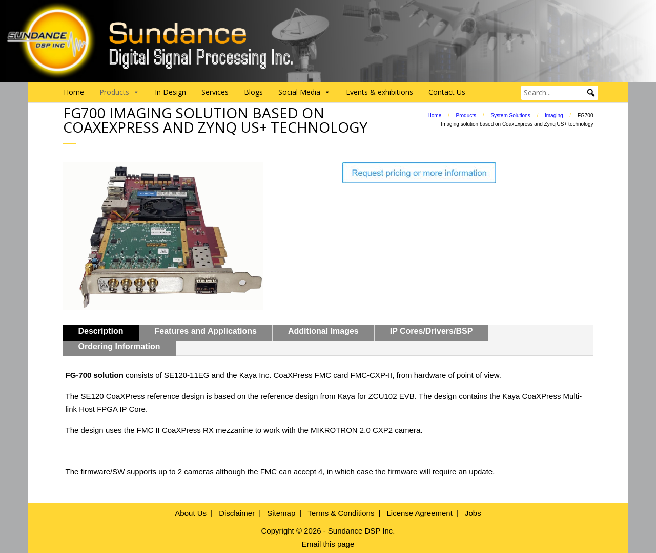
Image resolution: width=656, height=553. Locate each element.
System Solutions (510, 115)
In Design (170, 92)
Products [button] (119, 92)
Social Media (304, 92)
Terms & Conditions (341, 512)
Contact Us (446, 92)
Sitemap (281, 512)
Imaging (554, 115)
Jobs (473, 512)
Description (101, 331)
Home (74, 92)
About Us (191, 512)
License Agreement (419, 512)
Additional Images (323, 331)
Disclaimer (237, 512)
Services (215, 92)
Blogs (253, 92)
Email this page (328, 544)
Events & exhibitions (379, 92)
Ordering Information (119, 346)
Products (466, 115)
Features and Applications (206, 331)
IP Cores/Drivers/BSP (431, 331)
